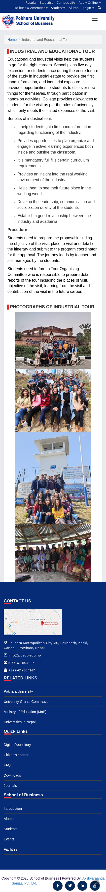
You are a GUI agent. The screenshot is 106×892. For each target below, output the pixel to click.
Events (9, 839)
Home (12, 40)
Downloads (12, 775)
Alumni (74, 7)
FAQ (7, 765)
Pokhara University (18, 691)
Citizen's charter (16, 755)
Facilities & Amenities (30, 7)
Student (58, 7)
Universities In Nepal (19, 722)
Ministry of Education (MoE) (25, 712)
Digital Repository (17, 745)
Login (88, 7)
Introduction (13, 809)
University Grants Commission (27, 702)
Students (10, 829)
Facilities (10, 849)
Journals (10, 786)
